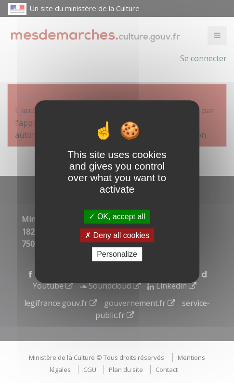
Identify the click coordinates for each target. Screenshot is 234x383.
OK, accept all (117, 216)
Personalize (117, 254)
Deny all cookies (117, 235)
